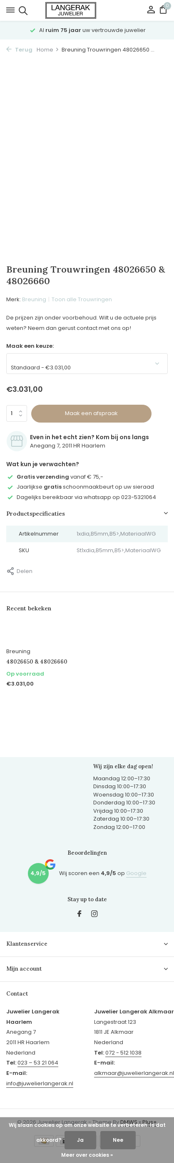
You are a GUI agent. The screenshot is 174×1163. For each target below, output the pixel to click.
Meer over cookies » (87, 1154)
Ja (80, 1139)
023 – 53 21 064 (37, 1063)
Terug (19, 50)
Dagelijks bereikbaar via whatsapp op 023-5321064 (81, 497)
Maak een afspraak (91, 413)
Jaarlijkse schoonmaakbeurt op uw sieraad (80, 487)
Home (48, 50)
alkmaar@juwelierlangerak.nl (134, 1073)
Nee (118, 1139)
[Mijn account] (151, 10)
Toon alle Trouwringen (82, 299)
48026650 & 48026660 (36, 662)
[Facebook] (79, 915)
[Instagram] (94, 915)
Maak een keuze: (30, 346)
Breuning (34, 299)
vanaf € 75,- (54, 477)
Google (136, 873)
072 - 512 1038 (123, 1053)
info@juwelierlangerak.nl (39, 1083)
